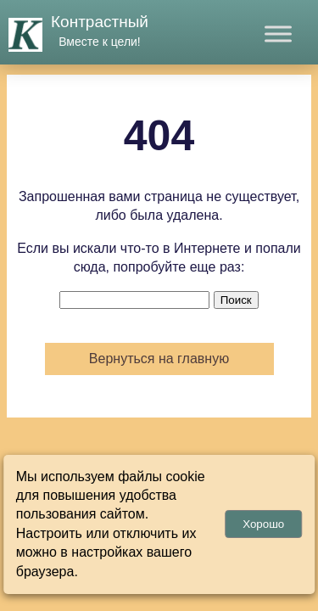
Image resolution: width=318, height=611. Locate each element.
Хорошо (263, 524)
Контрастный (99, 22)
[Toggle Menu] (278, 33)
